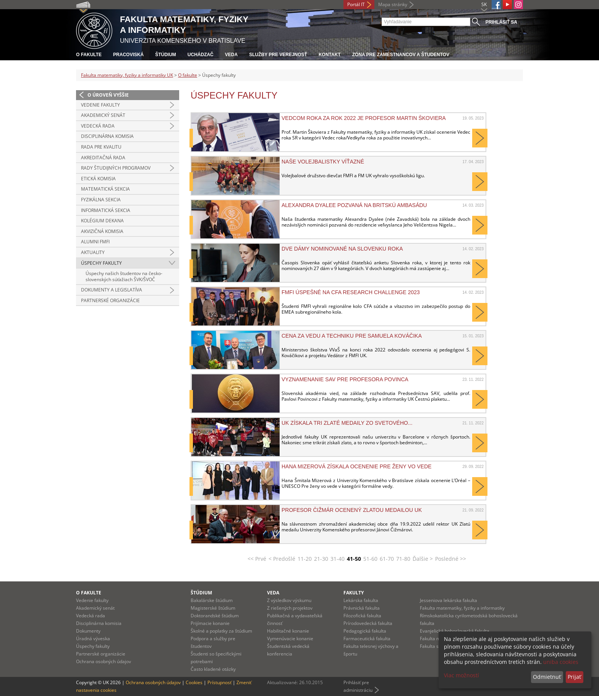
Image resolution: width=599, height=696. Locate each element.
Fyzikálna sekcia (101, 199)
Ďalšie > (423, 558)
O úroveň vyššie (108, 95)
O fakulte (89, 54)
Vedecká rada (98, 126)
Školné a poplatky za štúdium (221, 631)
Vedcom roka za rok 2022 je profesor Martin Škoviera (364, 118)
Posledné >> (450, 558)
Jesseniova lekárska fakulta (448, 600)
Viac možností (461, 675)
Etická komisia (98, 178)
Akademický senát (103, 115)
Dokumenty (88, 631)
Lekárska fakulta (360, 600)
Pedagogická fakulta (364, 631)
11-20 (305, 558)
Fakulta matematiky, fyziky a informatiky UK (127, 75)
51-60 (370, 558)
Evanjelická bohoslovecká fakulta (454, 631)
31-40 (337, 558)
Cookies (194, 682)
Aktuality (93, 252)
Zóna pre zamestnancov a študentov (400, 54)
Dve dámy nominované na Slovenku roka (342, 249)
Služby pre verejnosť (278, 54)
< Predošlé (282, 558)
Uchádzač (201, 54)
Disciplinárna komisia (107, 136)
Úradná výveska (93, 638)
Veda (231, 54)
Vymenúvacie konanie (290, 638)
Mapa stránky (392, 4)
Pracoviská (128, 54)
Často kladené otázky (213, 669)
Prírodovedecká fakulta (367, 623)
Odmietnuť (547, 676)
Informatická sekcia (105, 210)
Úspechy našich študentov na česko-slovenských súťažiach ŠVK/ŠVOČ (124, 276)
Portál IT (356, 4)
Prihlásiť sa (501, 22)
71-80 (403, 558)
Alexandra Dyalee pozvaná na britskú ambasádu (354, 205)
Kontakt (330, 54)
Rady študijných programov (116, 168)
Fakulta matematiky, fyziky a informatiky (462, 608)
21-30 (321, 558)
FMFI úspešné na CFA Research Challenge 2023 (351, 292)
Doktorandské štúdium (215, 615)
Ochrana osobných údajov (103, 661)
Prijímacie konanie (210, 623)
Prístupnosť (219, 682)
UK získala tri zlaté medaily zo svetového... (347, 423)
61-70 (387, 558)
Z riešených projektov (289, 608)
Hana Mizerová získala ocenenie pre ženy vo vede (357, 466)
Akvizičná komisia (102, 231)
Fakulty (353, 592)
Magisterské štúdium (213, 608)
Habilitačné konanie (288, 631)
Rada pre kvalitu (101, 147)
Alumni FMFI (95, 241)
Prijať (574, 676)
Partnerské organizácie (110, 300)
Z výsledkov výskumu (289, 600)
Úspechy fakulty (101, 263)
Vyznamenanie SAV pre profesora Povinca (345, 379)
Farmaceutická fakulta (366, 638)
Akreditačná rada (103, 157)
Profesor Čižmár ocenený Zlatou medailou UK (352, 510)
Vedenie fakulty (100, 105)
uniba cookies (560, 661)
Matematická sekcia (105, 189)
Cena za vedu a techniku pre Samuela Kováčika (352, 336)
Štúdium (165, 54)
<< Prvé (257, 558)
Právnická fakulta (361, 608)
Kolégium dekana (102, 220)
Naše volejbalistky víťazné (323, 162)
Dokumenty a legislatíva (111, 289)
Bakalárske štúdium (212, 600)
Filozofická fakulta (362, 615)
